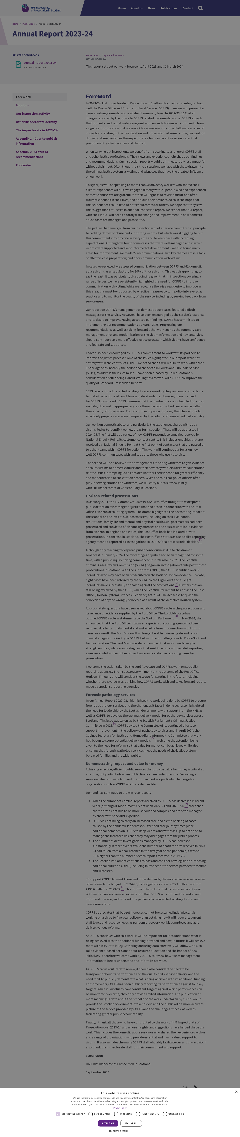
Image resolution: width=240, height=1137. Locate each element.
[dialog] (120, 1112)
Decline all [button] (131, 1123)
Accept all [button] (108, 1123)
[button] (120, 1131)
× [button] (236, 1092)
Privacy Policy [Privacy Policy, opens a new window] (119, 1108)
